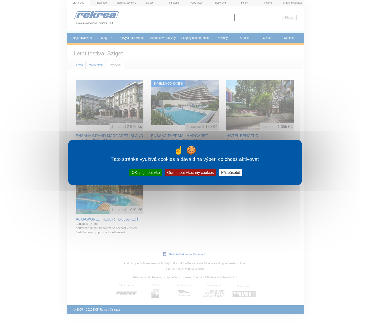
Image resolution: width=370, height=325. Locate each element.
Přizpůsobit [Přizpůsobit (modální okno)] (230, 173)
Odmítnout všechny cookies (190, 173)
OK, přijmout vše (146, 173)
